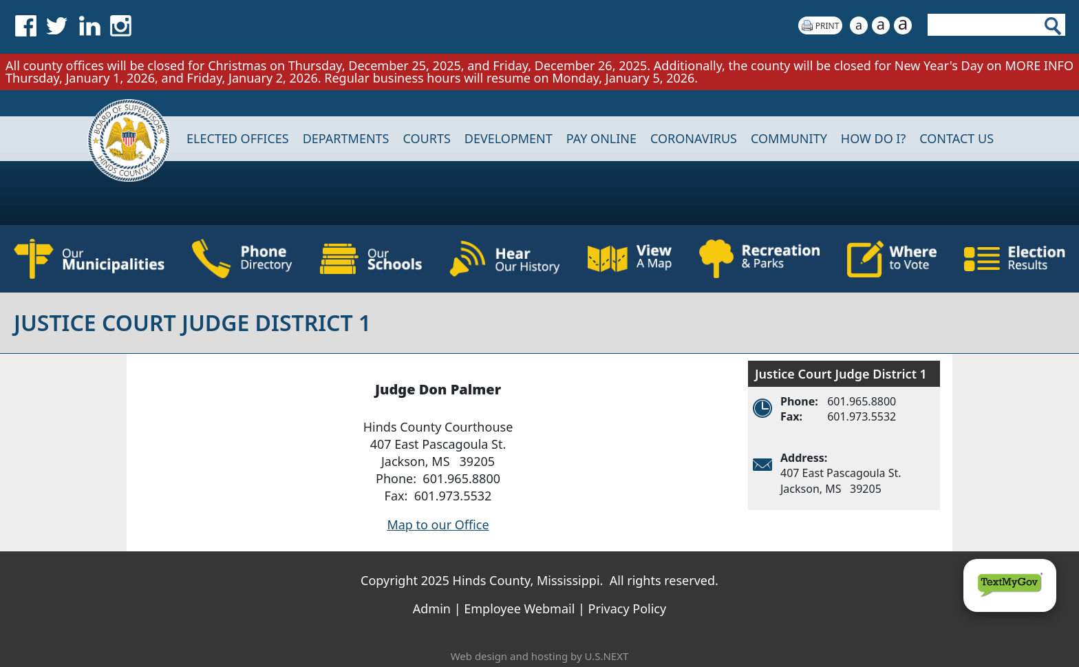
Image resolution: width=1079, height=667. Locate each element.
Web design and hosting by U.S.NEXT (540, 656)
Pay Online (601, 138)
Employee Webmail (519, 608)
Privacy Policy (627, 608)
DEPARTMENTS (346, 138)
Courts (426, 138)
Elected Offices (237, 138)
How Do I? (873, 138)
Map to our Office (438, 524)
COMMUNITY (789, 138)
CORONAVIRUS (693, 138)
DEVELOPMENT (508, 138)
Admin (432, 608)
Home (119, 138)
